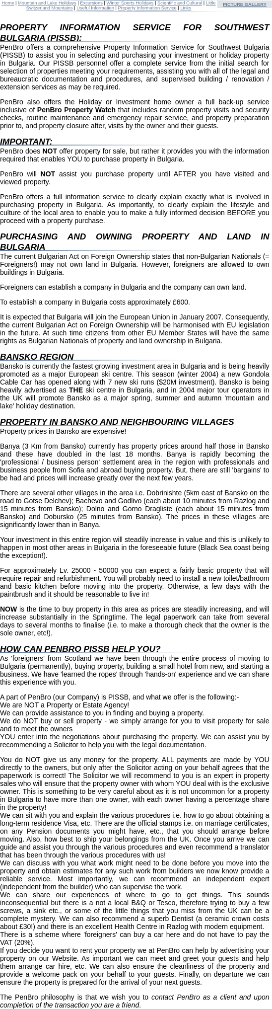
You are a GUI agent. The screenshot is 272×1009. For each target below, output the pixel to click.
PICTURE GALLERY (245, 4)
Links (185, 7)
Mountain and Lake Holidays (47, 2)
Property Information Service (147, 7)
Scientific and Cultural (179, 2)
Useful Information (95, 7)
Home (7, 2)
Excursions (91, 2)
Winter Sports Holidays (130, 2)
